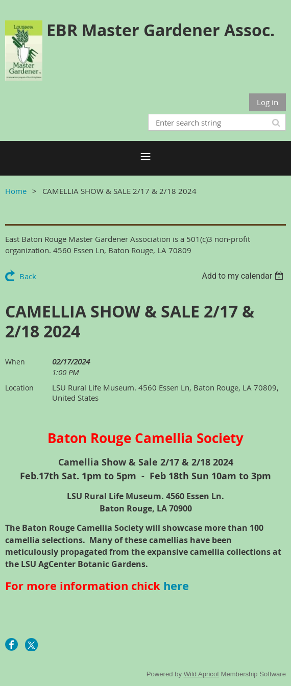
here (176, 586)
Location (19, 388)
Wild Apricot (201, 674)
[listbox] (244, 276)
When (15, 361)
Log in (267, 102)
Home (16, 191)
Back (27, 276)
